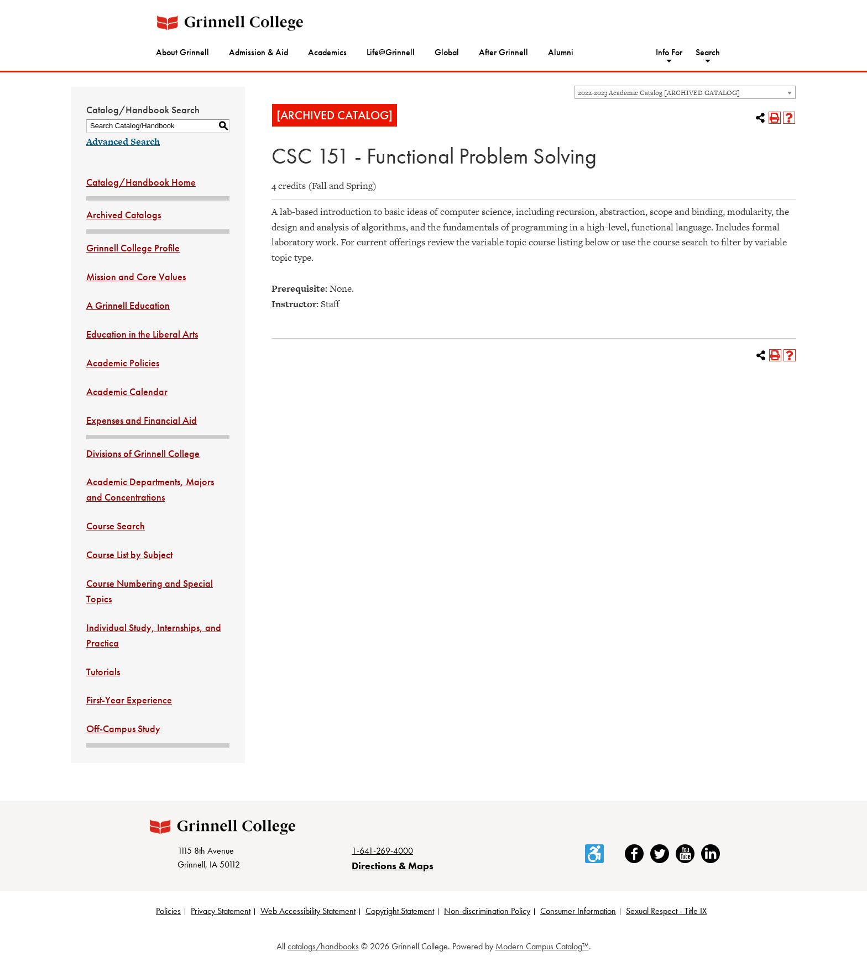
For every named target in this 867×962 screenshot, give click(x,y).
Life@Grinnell (391, 52)
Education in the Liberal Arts (142, 334)
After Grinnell (503, 52)
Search (708, 52)
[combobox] (685, 92)
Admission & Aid (258, 52)
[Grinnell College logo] (230, 23)
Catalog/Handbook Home (141, 182)
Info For (669, 52)
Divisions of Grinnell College (143, 453)
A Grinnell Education (128, 305)
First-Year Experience (129, 699)
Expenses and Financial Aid (141, 420)
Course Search (115, 525)
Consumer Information (578, 911)
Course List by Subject (129, 554)
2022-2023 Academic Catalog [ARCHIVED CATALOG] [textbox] (659, 93)
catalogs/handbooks (323, 946)
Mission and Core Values (136, 276)
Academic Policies (122, 362)
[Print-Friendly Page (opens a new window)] (775, 118)
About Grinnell (182, 52)
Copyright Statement (399, 911)
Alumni (560, 52)
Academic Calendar (127, 391)
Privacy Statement (220, 911)
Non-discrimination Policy (487, 911)
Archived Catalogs (123, 214)
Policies (168, 911)
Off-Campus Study (123, 728)
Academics (327, 52)
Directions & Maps (392, 865)
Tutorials (103, 671)
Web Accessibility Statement (308, 911)
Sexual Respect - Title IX (666, 911)
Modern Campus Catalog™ (542, 946)
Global (447, 52)
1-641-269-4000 (382, 850)
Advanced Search (123, 141)
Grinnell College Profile (133, 247)
